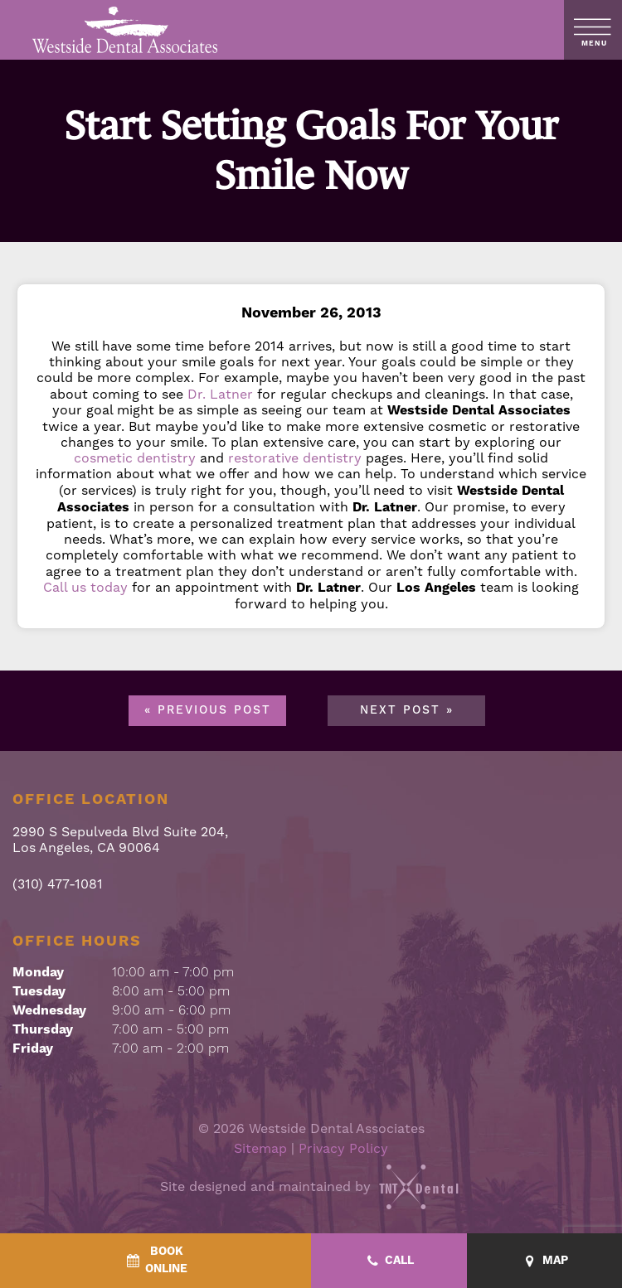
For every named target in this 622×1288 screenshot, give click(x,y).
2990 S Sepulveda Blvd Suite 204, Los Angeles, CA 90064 (120, 839)
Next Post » (407, 710)
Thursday (42, 1029)
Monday (38, 972)
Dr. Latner (220, 394)
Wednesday (49, 1010)
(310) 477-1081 (57, 884)
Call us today (85, 587)
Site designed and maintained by (311, 1186)
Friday (32, 1048)
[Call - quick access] (389, 1261)
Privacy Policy (343, 1148)
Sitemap (260, 1148)
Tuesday (39, 991)
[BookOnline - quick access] (155, 1260)
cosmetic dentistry (135, 458)
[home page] (125, 30)
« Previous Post (207, 710)
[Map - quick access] (545, 1261)
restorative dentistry (295, 458)
